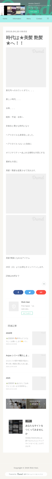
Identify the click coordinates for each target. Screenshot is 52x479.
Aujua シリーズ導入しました (18, 355)
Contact (39, 19)
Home (5, 19)
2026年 (9, 333)
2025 (8, 378)
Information (17, 19)
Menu (29, 19)
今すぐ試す (33, 11)
